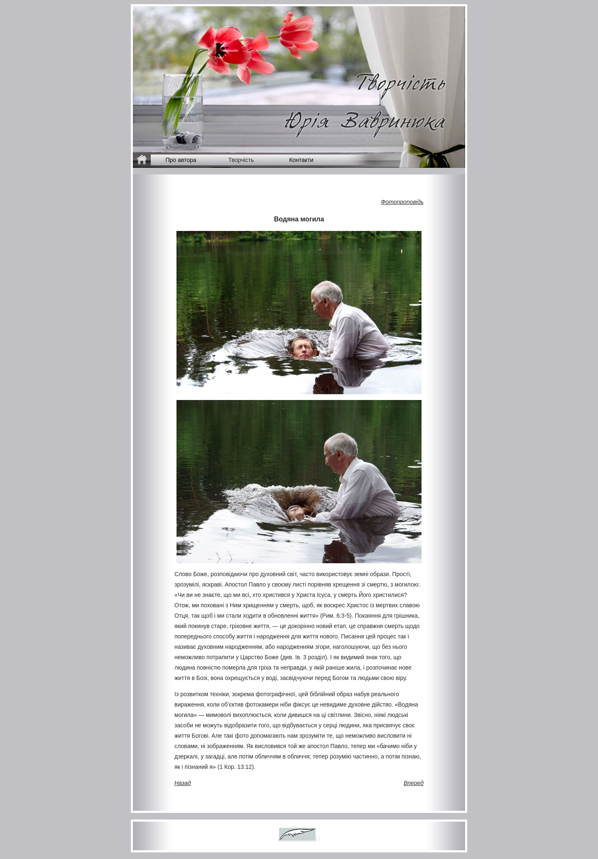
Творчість (241, 160)
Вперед (414, 783)
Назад (182, 783)
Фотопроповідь (402, 202)
